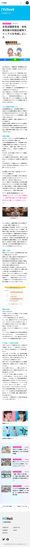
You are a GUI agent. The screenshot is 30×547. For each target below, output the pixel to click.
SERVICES (5, 527)
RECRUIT (5, 533)
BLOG (15, 530)
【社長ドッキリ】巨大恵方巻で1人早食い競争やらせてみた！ (23, 506)
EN (23, 2)
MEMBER (5, 530)
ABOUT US (16, 527)
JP (20, 2)
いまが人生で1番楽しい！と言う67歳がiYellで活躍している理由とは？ (7, 506)
